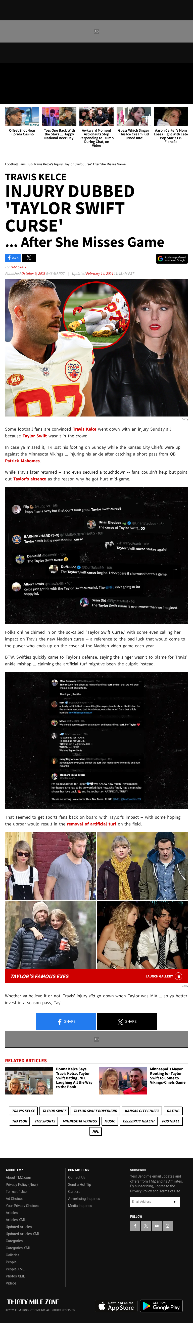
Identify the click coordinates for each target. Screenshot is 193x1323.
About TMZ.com (18, 1178)
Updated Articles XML (23, 1234)
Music (109, 1121)
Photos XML (15, 1276)
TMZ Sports (44, 1121)
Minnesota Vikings (80, 1121)
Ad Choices (15, 1199)
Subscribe (175, 1202)
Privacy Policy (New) (22, 1185)
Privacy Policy (141, 1191)
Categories (14, 1241)
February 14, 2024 (100, 273)
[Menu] (7, 97)
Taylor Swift (54, 1110)
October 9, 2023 (33, 273)
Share (66, 1022)
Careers (74, 1192)
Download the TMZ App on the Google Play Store (161, 1306)
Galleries (12, 1255)
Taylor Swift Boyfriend (95, 1110)
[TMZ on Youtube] (32, 71)
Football (170, 1121)
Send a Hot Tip (79, 1185)
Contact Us (76, 1178)
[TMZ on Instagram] (44, 71)
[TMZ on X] (20, 71)
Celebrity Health (138, 1121)
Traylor (19, 1121)
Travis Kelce (23, 1110)
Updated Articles (19, 1227)
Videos (11, 1283)
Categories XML (18, 1248)
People (11, 1262)
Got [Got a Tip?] (17, 84)
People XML (15, 1269)
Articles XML (16, 1220)
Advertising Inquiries (84, 1199)
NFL (95, 1131)
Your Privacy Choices (22, 1206)
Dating (173, 1110)
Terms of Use (16, 1192)
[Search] (186, 97)
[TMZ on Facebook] (8, 71)
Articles (12, 1213)
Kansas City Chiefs (142, 1110)
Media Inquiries (80, 1206)
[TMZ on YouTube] (157, 1226)
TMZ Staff (18, 266)
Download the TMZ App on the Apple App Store (116, 1306)
